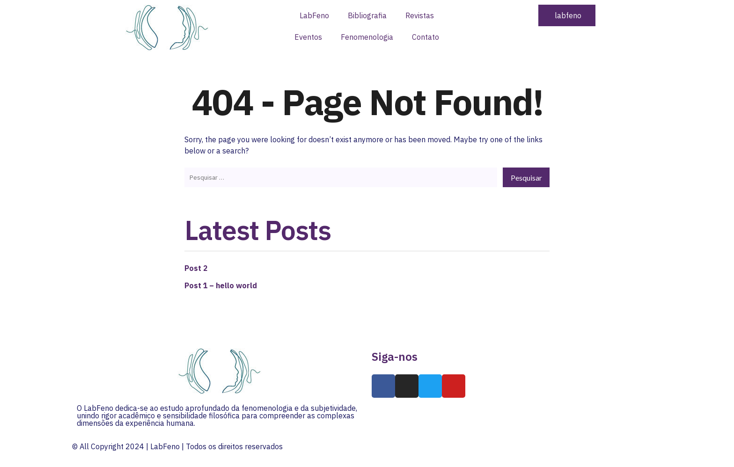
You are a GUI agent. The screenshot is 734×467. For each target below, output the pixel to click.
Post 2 (196, 267)
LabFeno (314, 15)
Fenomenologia (367, 37)
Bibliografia (367, 15)
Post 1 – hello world (220, 284)
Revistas (419, 15)
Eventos (308, 37)
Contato (425, 37)
